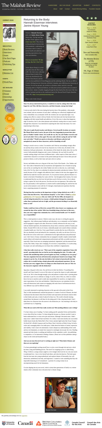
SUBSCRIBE (52, 5)
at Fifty (91, 60)
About (55, 9)
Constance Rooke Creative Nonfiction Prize (91, 37)
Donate (6, 94)
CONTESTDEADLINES (91, 24)
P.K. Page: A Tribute (91, 71)
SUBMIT (87, 5)
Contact (67, 9)
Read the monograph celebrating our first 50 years (91, 65)
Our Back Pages (10, 58)
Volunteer (7, 91)
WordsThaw (8, 82)
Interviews (8, 52)
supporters (24, 415)
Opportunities (9, 100)
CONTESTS (96, 5)
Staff (60, 9)
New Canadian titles (91, 54)
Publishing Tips (9, 64)
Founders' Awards (94, 9)
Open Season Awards (91, 42)
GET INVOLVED (8, 87)
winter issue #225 (31, 42)
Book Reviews (9, 49)
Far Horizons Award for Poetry (91, 30)
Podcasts (7, 61)
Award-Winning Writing (79, 9)
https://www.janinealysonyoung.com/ (43, 94)
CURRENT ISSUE (8, 20)
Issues (6, 55)
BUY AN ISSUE (65, 5)
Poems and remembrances (91, 73)
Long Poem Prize (91, 47)
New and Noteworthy (91, 52)
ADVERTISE (77, 5)
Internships (8, 97)
